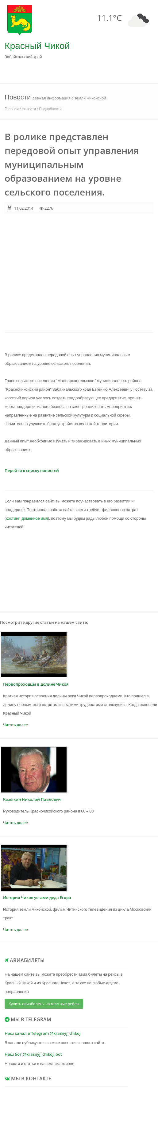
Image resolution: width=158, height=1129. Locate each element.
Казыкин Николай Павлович (32, 799)
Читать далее (15, 725)
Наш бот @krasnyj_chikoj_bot (33, 1054)
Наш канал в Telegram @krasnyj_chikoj (43, 1033)
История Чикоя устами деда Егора (37, 897)
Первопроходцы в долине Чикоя (35, 684)
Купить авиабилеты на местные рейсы (44, 1003)
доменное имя (34, 518)
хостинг (13, 518)
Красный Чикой (37, 45)
